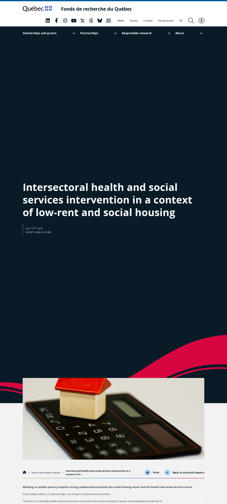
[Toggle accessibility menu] (201, 20)
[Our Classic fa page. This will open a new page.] (48, 20)
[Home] (25, 472)
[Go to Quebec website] (37, 9)
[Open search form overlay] (191, 20)
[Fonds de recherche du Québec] (96, 9)
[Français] (180, 20)
